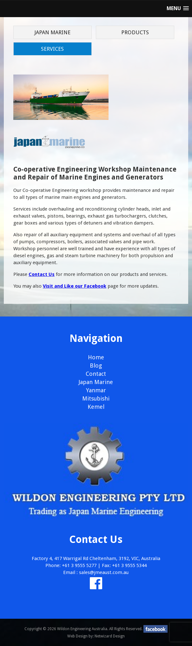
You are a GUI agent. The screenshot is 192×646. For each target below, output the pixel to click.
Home (96, 357)
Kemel (96, 406)
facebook (155, 629)
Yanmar (96, 390)
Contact (96, 373)
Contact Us (42, 274)
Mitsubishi (95, 398)
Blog (96, 365)
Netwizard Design (110, 636)
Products (135, 32)
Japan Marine (52, 32)
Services (52, 49)
